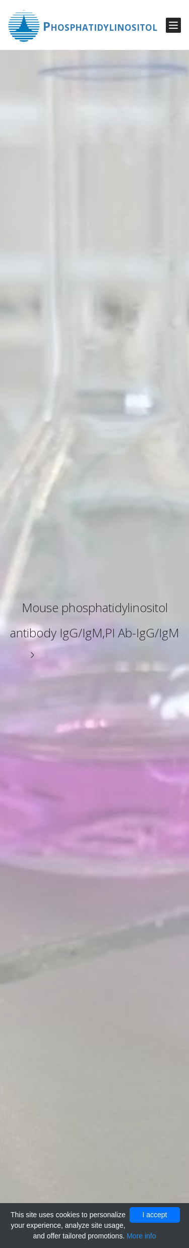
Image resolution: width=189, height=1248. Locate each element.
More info (141, 1236)
